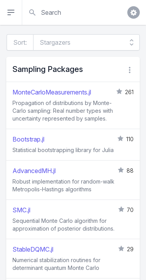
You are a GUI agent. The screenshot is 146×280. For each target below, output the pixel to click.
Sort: (20, 42)
